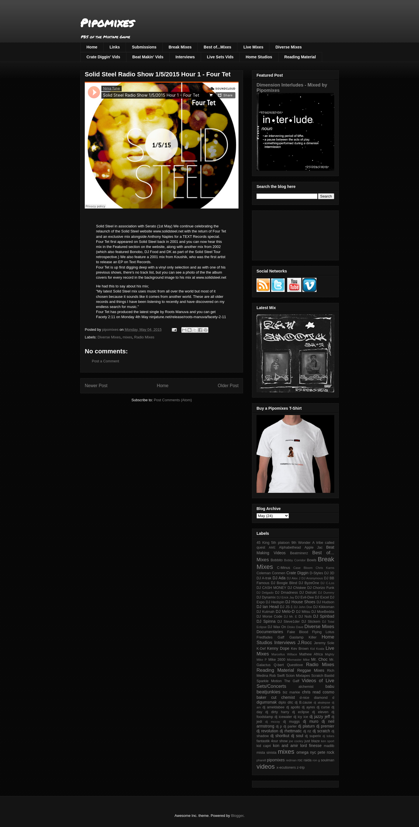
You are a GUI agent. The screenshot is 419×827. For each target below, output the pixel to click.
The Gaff (291, 681)
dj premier (325, 726)
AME (272, 547)
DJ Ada (279, 578)
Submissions (144, 47)
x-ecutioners (286, 768)
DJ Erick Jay (285, 597)
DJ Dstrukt (308, 593)
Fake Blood (297, 632)
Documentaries (270, 631)
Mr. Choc (319, 659)
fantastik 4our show (272, 741)
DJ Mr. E (290, 616)
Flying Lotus (323, 632)
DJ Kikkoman (323, 607)
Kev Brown (300, 649)
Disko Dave (295, 627)
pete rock (326, 752)
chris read (311, 692)
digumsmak (267, 702)
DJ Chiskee (296, 588)
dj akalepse (322, 702)
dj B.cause (303, 702)
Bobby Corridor (295, 560)
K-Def (261, 649)
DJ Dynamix (266, 597)
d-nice (304, 698)
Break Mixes (180, 47)
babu (330, 686)
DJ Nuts (305, 616)
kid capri (264, 746)
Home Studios (259, 57)
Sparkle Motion (269, 681)
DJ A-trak (264, 578)
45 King (263, 543)
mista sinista (267, 753)
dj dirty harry (277, 712)
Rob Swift (277, 676)
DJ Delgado (265, 592)
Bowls (312, 560)
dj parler (290, 726)
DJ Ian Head (268, 606)
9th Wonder (301, 543)
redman (291, 760)
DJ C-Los (328, 583)
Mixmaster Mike (298, 659)
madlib (329, 746)
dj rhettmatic (291, 731)
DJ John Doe (303, 607)
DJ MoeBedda (322, 612)
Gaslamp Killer (303, 637)
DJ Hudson (325, 602)
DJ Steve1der (288, 622)
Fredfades (265, 637)
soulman (327, 760)
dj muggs (291, 722)
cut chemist (283, 697)
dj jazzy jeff (319, 716)
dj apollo (293, 707)
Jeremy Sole (324, 643)
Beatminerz (299, 553)
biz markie (291, 692)
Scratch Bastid (322, 676)
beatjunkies (268, 692)
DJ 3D (329, 573)
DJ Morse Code (269, 616)
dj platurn (306, 726)
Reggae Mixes (310, 670)
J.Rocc (304, 642)
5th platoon (280, 543)
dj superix (313, 736)
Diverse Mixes (288, 47)
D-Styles (316, 573)
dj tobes (328, 736)
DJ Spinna (266, 621)
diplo (282, 702)
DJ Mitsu (303, 612)
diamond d (324, 698)
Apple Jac (313, 547)
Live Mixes (253, 47)
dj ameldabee (273, 707)
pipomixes (276, 760)
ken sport (327, 741)
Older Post (228, 385)
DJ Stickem (311, 622)
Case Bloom (303, 567)
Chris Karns (325, 567)
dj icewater (283, 717)
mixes (127, 337)
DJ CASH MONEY (271, 588)
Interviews (185, 57)
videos (266, 766)
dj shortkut (279, 735)
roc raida (304, 760)
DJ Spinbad (323, 616)
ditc (290, 702)
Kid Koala (317, 648)
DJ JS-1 (286, 607)
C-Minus (283, 568)
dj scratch (321, 731)
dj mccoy (272, 721)
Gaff (281, 637)
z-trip (301, 768)
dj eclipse (300, 712)
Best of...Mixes (217, 47)
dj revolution (267, 731)
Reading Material (300, 57)
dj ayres (308, 707)
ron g (316, 760)
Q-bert (279, 665)
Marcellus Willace (284, 654)
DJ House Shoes (300, 602)
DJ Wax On (277, 627)
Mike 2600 (276, 660)
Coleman (264, 573)
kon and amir (285, 745)
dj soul (297, 735)
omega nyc (306, 752)
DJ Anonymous (312, 578)
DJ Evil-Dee (304, 597)
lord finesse (311, 745)
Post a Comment (105, 361)
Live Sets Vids (220, 57)
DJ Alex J (293, 578)
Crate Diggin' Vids (103, 57)
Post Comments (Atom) (173, 400)
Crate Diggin (297, 573)
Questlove (295, 665)
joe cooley (296, 741)
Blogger (237, 815)
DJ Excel (322, 597)
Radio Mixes (144, 337)
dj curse (323, 707)
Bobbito (277, 560)
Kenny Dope (278, 648)
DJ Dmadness (286, 593)
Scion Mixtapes (298, 676)
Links (115, 47)
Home (91, 47)
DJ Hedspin (275, 602)
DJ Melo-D (285, 611)
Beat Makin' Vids (147, 57)
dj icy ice (300, 717)
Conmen (278, 573)
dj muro (310, 721)
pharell (261, 760)
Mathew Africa (311, 654)
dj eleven (320, 712)
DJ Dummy (326, 592)
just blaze (312, 741)
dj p (279, 726)
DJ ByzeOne (309, 583)
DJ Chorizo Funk (320, 588)
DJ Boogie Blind (284, 583)
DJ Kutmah (265, 612)
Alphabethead (290, 547)
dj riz (307, 731)
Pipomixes (107, 23)
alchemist (305, 687)
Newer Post (96, 385)
